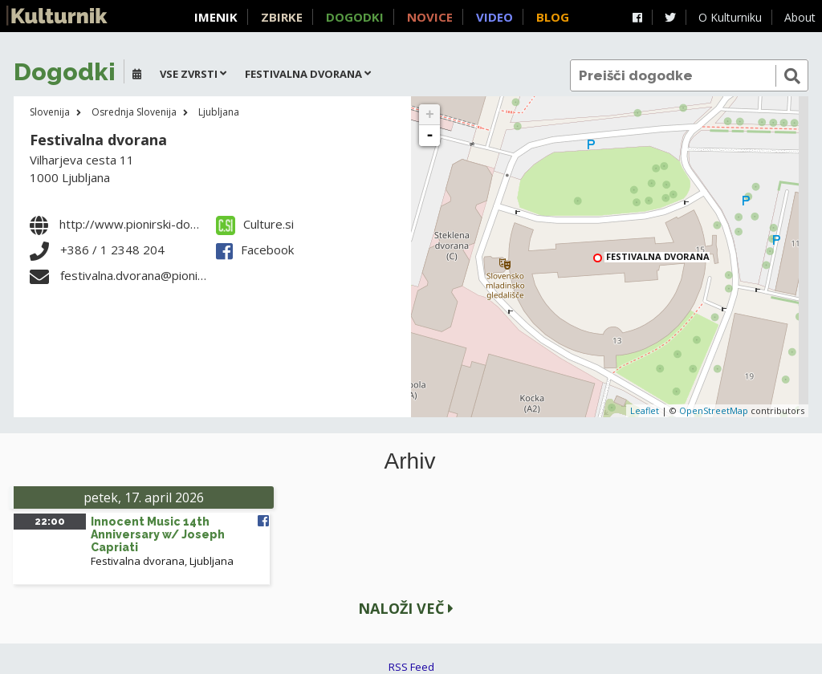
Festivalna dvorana (98, 139)
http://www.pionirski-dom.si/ (138, 224)
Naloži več (406, 608)
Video (494, 17)
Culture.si (255, 224)
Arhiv (410, 461)
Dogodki (355, 17)
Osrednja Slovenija (134, 112)
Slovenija (50, 112)
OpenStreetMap (713, 410)
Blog (552, 17)
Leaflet (644, 410)
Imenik (216, 17)
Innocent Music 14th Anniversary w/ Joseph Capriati (158, 534)
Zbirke (282, 17)
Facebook (255, 250)
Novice (430, 17)
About (800, 17)
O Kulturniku (730, 17)
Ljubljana (218, 112)
